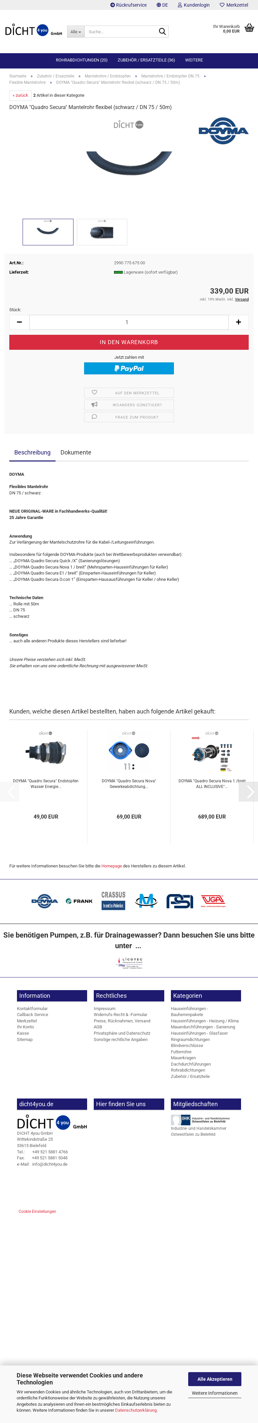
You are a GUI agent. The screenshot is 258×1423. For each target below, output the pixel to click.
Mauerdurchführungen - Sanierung (203, 1026)
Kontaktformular (32, 1008)
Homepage (111, 865)
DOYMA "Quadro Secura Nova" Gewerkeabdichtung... (129, 784)
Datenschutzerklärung (136, 1410)
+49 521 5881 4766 (42, 1151)
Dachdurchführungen (191, 1064)
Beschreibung (32, 452)
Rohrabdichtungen (188, 1070)
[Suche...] (75, 32)
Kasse (23, 1033)
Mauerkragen (183, 1057)
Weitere (194, 60)
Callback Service (32, 1014)
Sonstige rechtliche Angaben (121, 1039)
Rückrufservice (128, 5)
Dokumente (76, 452)
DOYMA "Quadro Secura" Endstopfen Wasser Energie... (45, 784)
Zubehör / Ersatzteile (190, 1076)
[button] (162, 5)
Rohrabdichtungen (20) (82, 60)
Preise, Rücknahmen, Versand (122, 1020)
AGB (98, 1026)
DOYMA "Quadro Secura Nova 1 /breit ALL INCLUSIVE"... (212, 784)
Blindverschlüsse (187, 1045)
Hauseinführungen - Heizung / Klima (205, 1020)
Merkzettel (234, 5)
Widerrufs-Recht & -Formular (120, 1014)
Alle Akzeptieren (214, 1379)
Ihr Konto (25, 1026)
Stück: (15, 309)
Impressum (104, 1008)
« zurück (20, 95)
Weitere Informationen (215, 1393)
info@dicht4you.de (42, 1164)
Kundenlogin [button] (194, 5)
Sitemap (25, 1039)
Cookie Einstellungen (37, 1211)
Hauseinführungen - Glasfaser (199, 1033)
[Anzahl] (129, 322)
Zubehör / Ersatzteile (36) (146, 60)
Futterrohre (181, 1051)
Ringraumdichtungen (190, 1039)
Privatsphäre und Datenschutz (122, 1033)
